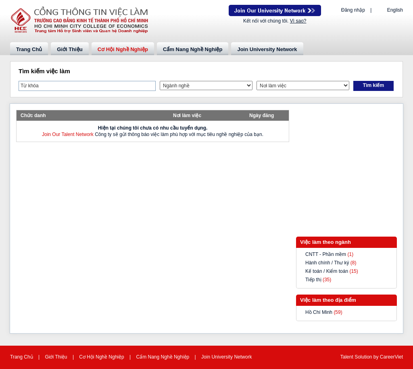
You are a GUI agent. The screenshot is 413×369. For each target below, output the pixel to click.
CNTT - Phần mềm (325, 254)
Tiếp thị (313, 279)
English (395, 10)
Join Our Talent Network (275, 10)
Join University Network (267, 49)
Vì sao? (298, 21)
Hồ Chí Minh (318, 312)
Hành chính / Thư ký (327, 263)
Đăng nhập (353, 10)
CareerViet (391, 357)
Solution (364, 357)
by (376, 357)
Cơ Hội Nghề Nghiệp (123, 49)
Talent (347, 357)
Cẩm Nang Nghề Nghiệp (192, 49)
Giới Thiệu (69, 49)
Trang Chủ (29, 49)
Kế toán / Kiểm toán (326, 271)
